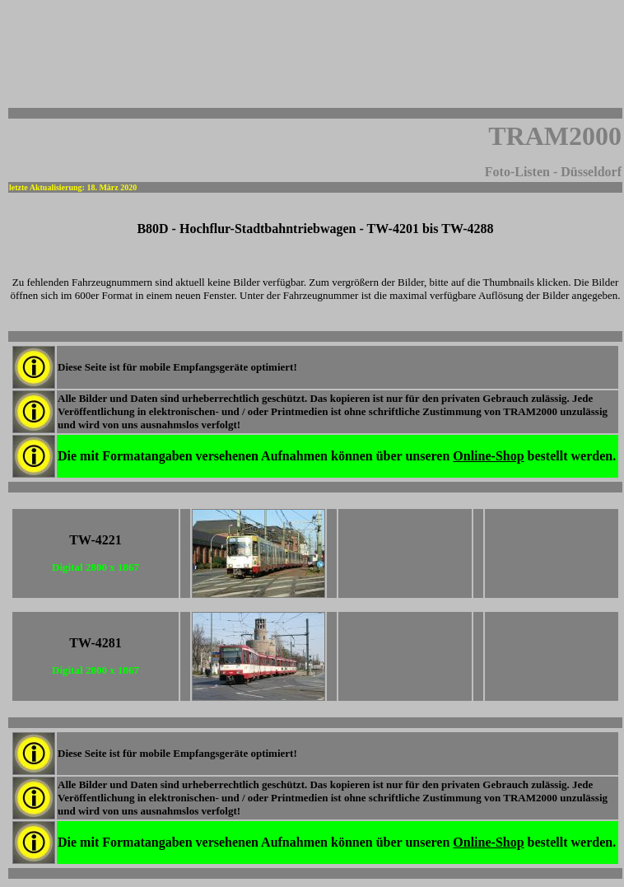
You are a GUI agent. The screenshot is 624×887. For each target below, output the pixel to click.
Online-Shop (488, 456)
